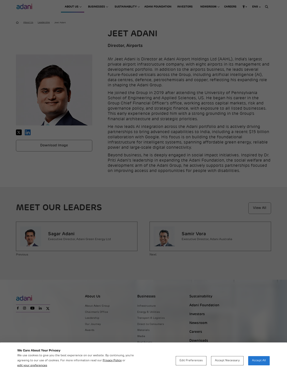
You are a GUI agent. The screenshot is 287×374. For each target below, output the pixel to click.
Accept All (259, 360)
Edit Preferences (191, 360)
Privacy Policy (112, 360)
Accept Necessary (227, 360)
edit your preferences (32, 365)
